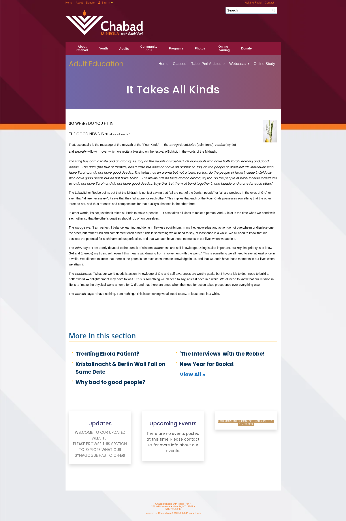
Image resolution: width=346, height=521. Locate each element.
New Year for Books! (207, 364)
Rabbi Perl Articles (208, 64)
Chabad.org (164, 513)
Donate (90, 2)
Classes (179, 64)
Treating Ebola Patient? (107, 353)
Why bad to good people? (110, 382)
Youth (103, 48)
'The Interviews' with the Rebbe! (222, 353)
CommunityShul (148, 48)
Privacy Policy (193, 513)
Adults (124, 48)
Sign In (104, 2)
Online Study (264, 64)
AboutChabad (82, 48)
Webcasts (239, 64)
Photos (200, 48)
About (79, 2)
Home (69, 2)
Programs (176, 48)
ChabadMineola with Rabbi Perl (175, 12)
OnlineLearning (223, 48)
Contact (269, 2)
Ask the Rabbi (253, 2)
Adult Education (96, 64)
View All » (192, 374)
